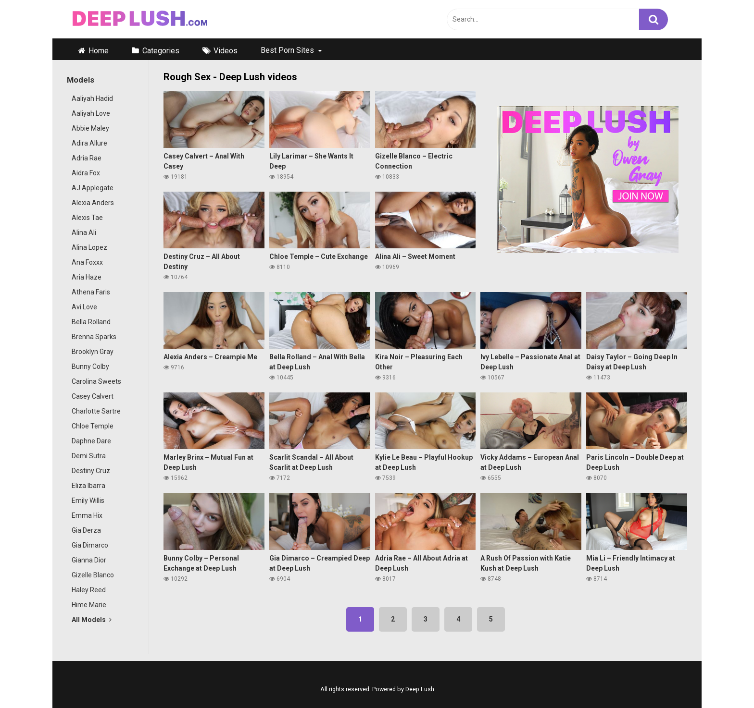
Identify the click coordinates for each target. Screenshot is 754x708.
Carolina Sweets (96, 381)
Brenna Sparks (94, 337)
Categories (160, 50)
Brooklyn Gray (92, 351)
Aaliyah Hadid (92, 98)
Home (98, 50)
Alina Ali (84, 232)
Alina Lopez (89, 247)
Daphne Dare (91, 441)
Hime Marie (89, 605)
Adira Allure (89, 143)
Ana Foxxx (87, 262)
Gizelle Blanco (93, 575)
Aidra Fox (86, 173)
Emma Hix (87, 515)
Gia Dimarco (90, 545)
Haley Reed (89, 590)
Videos (226, 50)
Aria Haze (86, 277)
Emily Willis (88, 500)
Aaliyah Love (91, 113)
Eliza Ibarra (88, 485)
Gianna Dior (89, 560)
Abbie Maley (90, 128)
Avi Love (84, 307)
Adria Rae (86, 158)
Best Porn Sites (287, 50)
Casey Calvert (92, 396)
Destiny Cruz (91, 471)
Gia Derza (86, 530)
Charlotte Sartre (96, 411)
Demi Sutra (89, 456)
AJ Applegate (92, 188)
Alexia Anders (93, 203)
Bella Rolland (91, 322)
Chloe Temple (92, 426)
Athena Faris (91, 292)
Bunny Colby (90, 366)
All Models (92, 619)
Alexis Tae (87, 217)
